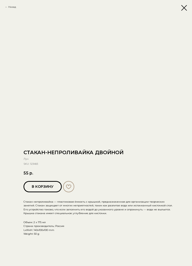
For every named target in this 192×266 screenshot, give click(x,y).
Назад (12, 7)
